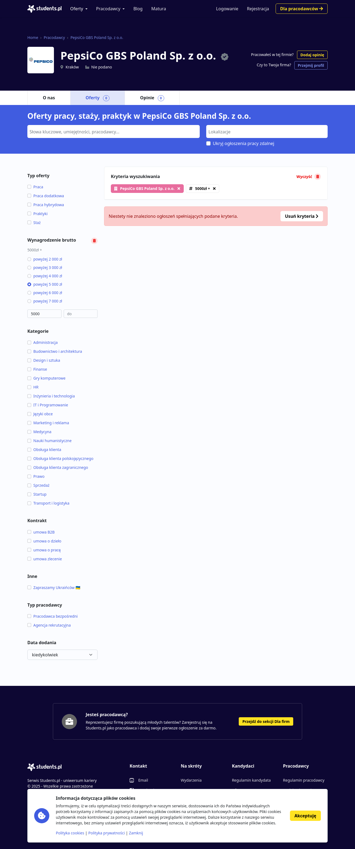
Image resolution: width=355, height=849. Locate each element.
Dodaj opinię (312, 54)
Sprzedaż (38, 485)
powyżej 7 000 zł (44, 301)
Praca (35, 186)
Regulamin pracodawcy (303, 780)
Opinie (152, 98)
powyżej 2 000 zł (44, 259)
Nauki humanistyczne (49, 440)
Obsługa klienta (44, 449)
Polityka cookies (70, 832)
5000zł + (202, 188)
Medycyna (39, 431)
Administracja (42, 342)
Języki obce (40, 413)
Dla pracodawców (301, 9)
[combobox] (113, 131)
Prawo (35, 476)
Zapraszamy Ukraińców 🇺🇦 (53, 587)
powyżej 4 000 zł (44, 275)
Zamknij (136, 832)
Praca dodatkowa (45, 195)
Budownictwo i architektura (54, 351)
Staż (34, 222)
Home (32, 37)
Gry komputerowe (46, 378)
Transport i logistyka (48, 503)
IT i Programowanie (47, 404)
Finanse (37, 369)
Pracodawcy (108, 9)
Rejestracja (258, 9)
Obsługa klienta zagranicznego (57, 467)
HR (32, 387)
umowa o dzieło (44, 541)
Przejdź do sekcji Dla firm (265, 721)
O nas (49, 98)
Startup (37, 494)
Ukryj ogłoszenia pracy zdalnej (243, 143)
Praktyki (37, 213)
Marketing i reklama (48, 422)
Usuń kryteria (301, 216)
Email (143, 780)
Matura (158, 9)
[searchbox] (113, 131)
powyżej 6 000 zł (44, 292)
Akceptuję (305, 816)
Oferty (76, 9)
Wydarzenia (191, 780)
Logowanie (227, 9)
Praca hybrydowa (45, 204)
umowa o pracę (44, 549)
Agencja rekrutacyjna (49, 625)
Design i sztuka (43, 360)
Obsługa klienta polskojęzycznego (60, 458)
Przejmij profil (311, 65)
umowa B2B (41, 532)
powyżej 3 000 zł (44, 267)
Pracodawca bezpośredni (52, 616)
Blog (138, 9)
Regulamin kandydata (251, 780)
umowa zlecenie (44, 558)
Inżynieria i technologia (51, 396)
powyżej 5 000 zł (44, 284)
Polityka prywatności (106, 832)
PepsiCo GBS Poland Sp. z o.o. (96, 37)
